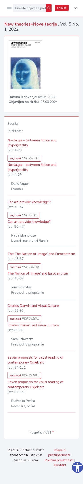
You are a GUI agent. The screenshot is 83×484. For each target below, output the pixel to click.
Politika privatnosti (59, 460)
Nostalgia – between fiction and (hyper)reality (32, 143)
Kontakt (60, 465)
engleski (24, 158)
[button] (74, 8)
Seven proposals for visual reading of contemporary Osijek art (35, 360)
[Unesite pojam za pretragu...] (29, 8)
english (62, 8)
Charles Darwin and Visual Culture (33, 305)
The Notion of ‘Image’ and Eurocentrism (38, 273)
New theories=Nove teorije (31, 24)
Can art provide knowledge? (29, 202)
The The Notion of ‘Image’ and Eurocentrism (41, 254)
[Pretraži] (49, 8)
